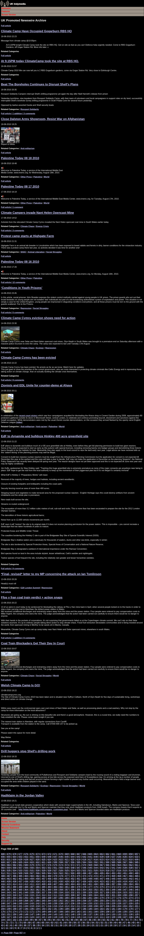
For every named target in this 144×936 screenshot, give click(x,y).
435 (32, 881)
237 (67, 903)
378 (84, 887)
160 (96, 911)
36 (34, 925)
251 (125, 900)
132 (119, 914)
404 (73, 884)
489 (137, 873)
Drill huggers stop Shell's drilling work (28, 751)
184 (96, 908)
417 (137, 881)
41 (11, 925)
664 (96, 854)
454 (61, 878)
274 (131, 898)
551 (55, 867)
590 (107, 862)
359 (55, 889)
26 (79, 925)
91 (67, 919)
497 (90, 873)
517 (113, 870)
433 (44, 881)
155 (125, 911)
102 (14, 919)
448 (96, 878)
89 (76, 919)
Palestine (37, 177)
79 (121, 919)
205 (113, 906)
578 (38, 865)
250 (131, 900)
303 (102, 895)
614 (107, 859)
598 (61, 862)
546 (84, 867)
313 (44, 895)
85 (94, 919)
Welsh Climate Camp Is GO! (20, 685)
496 (96, 873)
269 (20, 900)
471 (102, 876)
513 (137, 870)
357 (67, 889)
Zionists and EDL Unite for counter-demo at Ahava (36, 385)
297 (137, 895)
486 (14, 876)
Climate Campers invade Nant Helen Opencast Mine (37, 212)
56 (83, 922)
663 (102, 854)
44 (138, 922)
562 (131, 865)
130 (131, 914)
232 (96, 903)
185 (90, 908)
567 (102, 865)
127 (9, 917)
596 (73, 862)
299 (125, 895)
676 (26, 854)
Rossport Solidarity (30, 109)
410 (38, 884)
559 (9, 867)
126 (14, 917)
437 (20, 881)
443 (125, 878)
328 (96, 892)
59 (70, 922)
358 (61, 889)
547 (78, 867)
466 (131, 876)
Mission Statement (10, 828)
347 (125, 889)
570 (84, 865)
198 (14, 908)
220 (26, 906)
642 (84, 856)
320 (3, 895)
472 (96, 876)
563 (125, 865)
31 (56, 925)
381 (67, 887)
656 (3, 856)
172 (26, 911)
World (46, 177)
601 (44, 862)
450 (84, 878)
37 (29, 925)
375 (102, 887)
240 (49, 903)
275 (125, 898)
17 (120, 925)
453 (67, 878)
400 (96, 884)
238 (61, 903)
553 (44, 867)
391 (9, 887)
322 (131, 892)
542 (107, 867)
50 (111, 922)
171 (32, 911)
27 (74, 925)
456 (49, 878)
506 (38, 873)
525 (67, 870)
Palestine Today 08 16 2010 (20, 261)
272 (3, 900)
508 (26, 873)
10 (11, 928)
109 (113, 917)
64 (47, 922)
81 (112, 919)
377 (90, 887)
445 (113, 878)
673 (44, 854)
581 (20, 865)
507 (32, 873)
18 (115, 925)
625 (44, 859)
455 (55, 878)
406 (61, 884)
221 (20, 906)
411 (32, 884)
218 (38, 906)
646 (61, 856)
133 (113, 914)
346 (131, 889)
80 (117, 919)
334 (61, 892)
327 (102, 892)
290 (38, 898)
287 (55, 898)
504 (49, 873)
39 (20, 925)
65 (43, 922)
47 (124, 922)
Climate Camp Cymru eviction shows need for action (38, 318)
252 (119, 900)
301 (113, 895)
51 (106, 922)
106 (131, 917)
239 (55, 903)
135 (102, 914)
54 (92, 922)
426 (84, 881)
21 (101, 925)
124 (26, 917)
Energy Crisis (42, 226)
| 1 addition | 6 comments (18, 638)
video (19, 422)
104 (3, 919)
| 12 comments (13, 282)
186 (84, 908)
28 (70, 925)
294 (14, 898)
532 (26, 870)
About (4, 831)
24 (88, 925)
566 (107, 865)
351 (102, 889)
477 (67, 876)
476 (73, 876)
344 (3, 892)
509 (20, 873)
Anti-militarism (27, 148)
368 (3, 889)
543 (102, 867)
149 (20, 914)
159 (102, 911)
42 (6, 925)
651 (32, 856)
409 (44, 884)
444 (119, 878)
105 (137, 917)
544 (96, 867)
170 (38, 911)
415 (9, 884)
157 (113, 911)
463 (9, 878)
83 (103, 919)
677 (20, 854)
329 (90, 892)
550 (61, 867)
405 (67, 884)
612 (119, 859)
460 (26, 878)
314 (38, 895)
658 (131, 854)
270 (14, 900)
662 (107, 854)
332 (73, 892)
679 (9, 854)
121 (44, 917)
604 (26, 862)
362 (38, 889)
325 (113, 892)
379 (78, 887)
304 (96, 895)
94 (54, 919)
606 (14, 862)
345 (137, 889)
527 (55, 870)
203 (125, 906)
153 (137, 911)
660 (119, 854)
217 (44, 906)
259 (78, 900)
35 (38, 925)
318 (14, 895)
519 (102, 870)
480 (49, 876)
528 (49, 870)
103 (9, 919)
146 (38, 914)
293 (20, 898)
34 (43, 925)
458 (38, 878)
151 (9, 914)
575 (55, 865)
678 (14, 854)
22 (97, 925)
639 (102, 856)
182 (107, 908)
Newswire (6, 8)
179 (125, 908)
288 (49, 898)
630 (14, 859)
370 (131, 887)
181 (113, 908)
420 (119, 881)
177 (137, 908)
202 (131, 906)
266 (38, 900)
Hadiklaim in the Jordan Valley (22, 795)
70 (20, 922)
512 (3, 873)
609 (137, 859)
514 (131, 870)
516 (119, 870)
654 (14, 856)
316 (26, 895)
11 (6, 928)
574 (61, 865)
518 (107, 870)
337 (44, 892)
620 (73, 859)
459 (32, 878)
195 (32, 908)
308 (73, 895)
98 (36, 919)
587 (125, 862)
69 (25, 922)
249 (137, 900)
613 (113, 859)
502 (61, 873)
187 (78, 908)
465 (137, 876)
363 (32, 889)
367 (9, 889)
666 (84, 854)
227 (125, 903)
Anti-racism (41, 427)
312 (49, 895)
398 (107, 884)
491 (125, 873)
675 (32, 854)
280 (96, 898)
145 (44, 914)
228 (119, 903)
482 (38, 876)
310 (61, 895)
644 (73, 856)
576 (49, 865)
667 (78, 854)
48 (120, 922)
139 (78, 914)
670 (61, 854)
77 (130, 919)
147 (32, 914)
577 (44, 865)
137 (90, 914)
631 (9, 859)
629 (20, 859)
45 (133, 922)
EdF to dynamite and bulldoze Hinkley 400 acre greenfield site (44, 436)
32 (52, 925)
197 (20, 908)
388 (26, 887)
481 (44, 876)
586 (131, 862)
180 (119, 908)
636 (119, 856)
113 (90, 917)
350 (107, 889)
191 (55, 908)
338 (38, 892)
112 (96, 917)
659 (125, 854)
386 (38, 887)
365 (20, 889)
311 (55, 895)
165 (67, 911)
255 (102, 900)
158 (107, 911)
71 (16, 922)
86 (90, 919)
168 (49, 911)
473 (90, 876)
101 (20, 919)
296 (3, 898)
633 (137, 856)
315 (32, 895)
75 (140, 919)
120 (49, 917)
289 (44, 898)
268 (26, 900)
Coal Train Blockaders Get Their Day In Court (33, 643)
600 (49, 862)
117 (67, 917)
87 (85, 919)
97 (40, 919)
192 (49, 908)
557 (20, 867)
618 (84, 859)
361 (44, 889)
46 (129, 922)
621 (67, 859)
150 (14, 914)
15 (129, 925)
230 (107, 903)
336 (49, 892)
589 (113, 862)
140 (73, 914)
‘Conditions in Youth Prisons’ (21, 287)
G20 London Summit (30, 588)
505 (44, 873)
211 (78, 906)
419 (125, 881)
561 (137, 865)
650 (38, 856)
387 (32, 887)
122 (38, 917)
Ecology (40, 348)
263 (55, 900)
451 (78, 878)
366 (14, 889)
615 (102, 859)
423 (102, 881)
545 (90, 867)
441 (137, 878)
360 (49, 889)
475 (78, 876)
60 (65, 922)
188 (73, 908)
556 (26, 867)
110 (107, 917)
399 (102, 884)
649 (44, 856)
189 (67, 908)
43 (2, 925)
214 (61, 906)
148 (26, 914)
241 (44, 903)
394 (131, 884)
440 (3, 881)
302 (107, 895)
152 (3, 914)
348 (119, 889)
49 (115, 922)
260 (73, 900)
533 (20, 870)
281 (90, 898)
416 (3, 884)
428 (73, 881)
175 (9, 911)
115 (78, 917)
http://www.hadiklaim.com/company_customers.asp (43, 809)
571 (78, 865)
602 (38, 862)
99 (31, 919)
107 (125, 917)
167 (55, 911)
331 (78, 892)
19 (111, 925)
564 (119, 865)
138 (84, 914)
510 (14, 873)
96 (45, 919)
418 (131, 881)
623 (55, 859)
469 (113, 876)
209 (90, 906)
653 (20, 856)
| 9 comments (12, 380)
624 (49, 859)
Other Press (26, 177)
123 (32, 917)
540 (119, 867)
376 (96, 887)
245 (20, 903)
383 (55, 887)
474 (84, 876)
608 (3, 862)
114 (84, 917)
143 (55, 914)
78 (126, 919)
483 (32, 876)
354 (84, 889)
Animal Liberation (36, 252)
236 (73, 903)
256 (96, 900)
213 (67, 906)
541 (113, 867)
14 (133, 925)
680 (3, 854)
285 (67, 898)
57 (79, 922)
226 (131, 903)
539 (125, 867)
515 (125, 870)
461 (20, 878)
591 (102, 862)
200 (3, 908)
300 (119, 895)
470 (107, 876)
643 (78, 856)
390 (14, 887)
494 (107, 873)
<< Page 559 (7, 933)
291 (32, 898)
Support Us (6, 844)
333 (67, 892)
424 (96, 881)
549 (67, 867)
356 (73, 889)
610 (131, 859)
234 (84, 903)
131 (125, 914)
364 (26, 889)
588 (119, 862)
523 (78, 870)
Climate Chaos (27, 226)
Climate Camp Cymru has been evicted (28, 357)
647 (55, 856)
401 (90, 884)
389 (20, 887)
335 (55, 892)
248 (3, 903)
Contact (5, 834)
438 (14, 881)
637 (113, 856)
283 (78, 898)
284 (73, 898)
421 (113, 881)
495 (102, 873)
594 (84, 862)
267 (32, 900)
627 (32, 859)
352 (96, 889)
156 (119, 911)
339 (32, 892)
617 (90, 859)
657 (137, 854)
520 (96, 870)
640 (96, 856)
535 (9, 870)
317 (20, 895)
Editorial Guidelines (10, 825)
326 (107, 892)
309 (67, 895)
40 (16, 925)
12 (2, 928)
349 (113, 889)
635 (125, 856)
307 (78, 895)
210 (84, 906)
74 (2, 922)
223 (9, 906)
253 (113, 900)
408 (49, 884)
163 (78, 911)
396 (119, 884)
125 (20, 917)
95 (49, 919)
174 (14, 911)
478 (61, 876)
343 (9, 892)
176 (3, 911)
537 (137, 867)
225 (137, 903)
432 (49, 881)
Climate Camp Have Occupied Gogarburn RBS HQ (36, 31)
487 (9, 876)
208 (96, 906)
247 (9, 903)
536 (3, 870)
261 (67, 900)
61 (61, 922)
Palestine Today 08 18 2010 (20, 158)
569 (90, 865)
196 (26, 908)
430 (61, 881)
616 (96, 859)
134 (107, 914)
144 (49, 914)
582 (14, 865)
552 (49, 867)
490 (131, 873)
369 (137, 887)
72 (11, 922)
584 (3, 865)
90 (72, 919)
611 (125, 859)
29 (65, 925)
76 (135, 919)
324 (119, 892)
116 (73, 917)
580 (26, 865)
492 (119, 873)
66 (38, 922)
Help (3, 837)
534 (14, 870)
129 (137, 914)
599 (55, 862)
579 (32, 865)
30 (61, 925)
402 (84, 884)
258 (84, 900)
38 (25, 925)
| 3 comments (12, 231)
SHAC (23, 252)
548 (73, 867)
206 (107, 906)
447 (102, 878)
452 (73, 878)
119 (55, 917)
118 (61, 917)
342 (14, 892)
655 (9, 856)
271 (9, 900)
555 (32, 867)
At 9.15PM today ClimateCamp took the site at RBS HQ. (40, 61)
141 (67, 914)
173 (20, 911)
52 (101, 922)
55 (88, 922)
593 (90, 862)
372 (119, 887)
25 (83, 925)
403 (78, 884)
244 (26, 903)
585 (137, 862)
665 (90, 854)
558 (14, 867)
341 (20, 892)
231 (102, 903)
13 (138, 925)
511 (9, 873)
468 (119, 876)
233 (90, 903)
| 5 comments (12, 313)
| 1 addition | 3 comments (18, 114)
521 (90, 870)
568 (96, 865)
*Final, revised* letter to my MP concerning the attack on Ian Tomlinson (51, 574)
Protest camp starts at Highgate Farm (27, 236)
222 (14, 906)
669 (67, 854)
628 (26, 859)
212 (73, 906)
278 (107, 898)
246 (14, 903)
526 (61, 870)
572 (73, 865)
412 (26, 884)
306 (84, 895)
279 (102, 898)
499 (78, 873)
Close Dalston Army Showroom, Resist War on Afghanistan (43, 119)
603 (32, 862)
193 (44, 908)
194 (38, 908)
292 (26, 898)
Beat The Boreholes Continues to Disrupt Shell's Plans (39, 84)
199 (9, 908)
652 (26, 856)
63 (52, 922)
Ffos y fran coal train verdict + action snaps (31, 597)
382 (61, 887)
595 (78, 862)
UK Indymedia (18, 3)
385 (44, 887)
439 (9, 881)
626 (38, 859)
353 (90, 889)
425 (90, 881)
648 (49, 856)
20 (106, 925)
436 (26, 881)
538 (131, 867)
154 (131, 911)
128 (3, 917)
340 (26, 892)
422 (107, 881)
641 (90, 856)
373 (113, 887)
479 (55, 876)
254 (107, 900)
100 (26, 919)
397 (113, 884)
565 (113, 865)
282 (84, 898)
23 (92, 925)
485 (20, 876)
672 (49, 854)
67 (34, 922)
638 (107, 856)
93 (58, 919)
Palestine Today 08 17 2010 (20, 186)
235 (78, 903)
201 (137, 906)
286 (61, 898)
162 (84, 911)
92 (63, 919)
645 (67, 856)
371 (125, 887)
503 (55, 873)
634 (131, 856)
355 (78, 889)
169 (44, 911)
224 (3, 906)
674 (38, 854)
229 (113, 903)
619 (78, 859)
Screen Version (8, 15)
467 (125, 876)
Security (5, 840)
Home (4, 818)
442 (131, 878)
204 (119, 906)
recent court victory (28, 416)
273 (137, 898)
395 (125, 884)
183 (102, 908)
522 (84, 870)
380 (73, 887)
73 (6, 922)
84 (99, 919)
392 (3, 887)
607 (9, 862)
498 (84, 873)
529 (44, 870)
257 (90, 900)
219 (32, 906)
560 (3, 867)
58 (74, 922)
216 (49, 906)
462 (14, 878)
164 (73, 911)
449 (90, 878)
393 (137, 884)
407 (55, 884)
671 (55, 854)
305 (90, 895)
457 (44, 878)
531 (32, 870)
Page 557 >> (20, 933)
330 (84, 892)
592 (96, 862)
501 (67, 873)
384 (49, 887)
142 (61, 914)
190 (61, 908)
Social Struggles (54, 252)
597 (67, 862)
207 (102, 906)
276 (119, 898)
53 (97, 922)
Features (5, 11)
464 (3, 878)
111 (102, 917)
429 (67, 881)
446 (107, 878)
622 (61, 859)
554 (38, 867)
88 (81, 919)
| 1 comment (12, 207)
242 (38, 903)
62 (56, 922)
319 (9, 895)
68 (29, 922)
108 (119, 917)
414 (14, 884)
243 (32, 903)
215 (55, 906)
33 (47, 925)
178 (131, 908)
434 (38, 881)
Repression (26, 308)
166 (61, 911)
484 (26, 876)
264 (49, 900)
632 (3, 859)
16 (124, 925)
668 (73, 854)
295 (9, 898)
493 (113, 873)
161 (90, 911)
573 (67, 865)
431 (55, 881)
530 (38, 870)
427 (78, 881)
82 (108, 919)
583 (9, 865)
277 (113, 898)
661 (113, 854)
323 (125, 892)
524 (73, 870)
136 (96, 914)
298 (131, 895)
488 (3, 876)
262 (61, 900)
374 (107, 887)
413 (20, 884)
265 (44, 900)
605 (20, 862)
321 (137, 892)
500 (73, 873)
